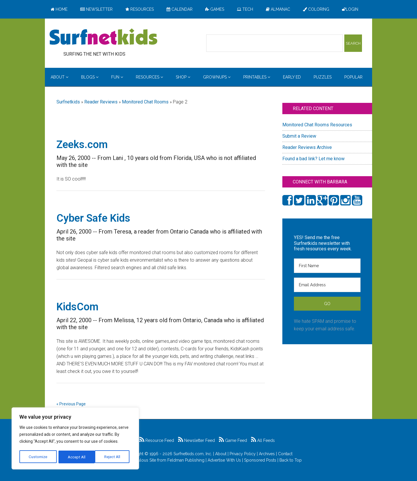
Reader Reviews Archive (307, 147)
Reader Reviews (101, 102)
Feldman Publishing (185, 460)
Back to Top (290, 460)
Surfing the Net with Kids (103, 37)
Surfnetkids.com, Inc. (192, 453)
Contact (285, 453)
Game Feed (233, 440)
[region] (75, 439)
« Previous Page (71, 404)
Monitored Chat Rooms (145, 102)
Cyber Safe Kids (93, 218)
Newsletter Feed (196, 440)
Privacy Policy (243, 453)
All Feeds (263, 440)
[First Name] (327, 265)
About (220, 453)
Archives (267, 453)
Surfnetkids (68, 102)
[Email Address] (327, 285)
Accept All (113, 457)
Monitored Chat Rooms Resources (317, 124)
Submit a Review (299, 136)
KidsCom (77, 307)
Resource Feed (156, 440)
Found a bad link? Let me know (313, 158)
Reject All (76, 457)
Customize (38, 457)
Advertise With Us (224, 460)
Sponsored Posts (260, 460)
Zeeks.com (82, 145)
